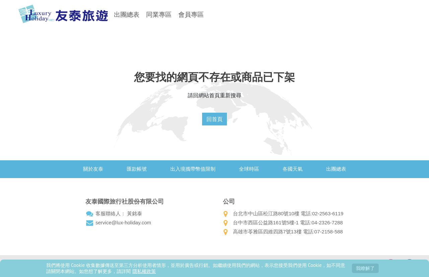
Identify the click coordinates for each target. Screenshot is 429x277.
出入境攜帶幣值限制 (193, 169)
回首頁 (214, 119)
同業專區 (159, 14)
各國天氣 (293, 169)
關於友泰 (93, 169)
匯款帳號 (137, 169)
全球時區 (249, 169)
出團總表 (126, 14)
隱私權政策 (144, 271)
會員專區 (191, 14)
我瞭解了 (365, 268)
